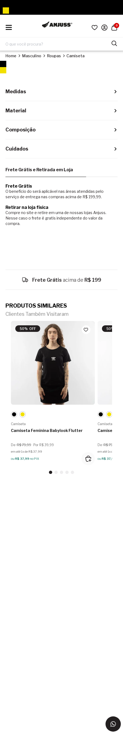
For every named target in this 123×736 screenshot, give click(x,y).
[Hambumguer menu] (8, 27)
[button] (50, 472)
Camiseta (75, 55)
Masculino (31, 55)
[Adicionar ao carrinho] (88, 458)
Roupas (54, 55)
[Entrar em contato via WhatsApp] (113, 724)
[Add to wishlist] (86, 329)
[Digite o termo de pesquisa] (58, 44)
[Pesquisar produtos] (114, 43)
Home (10, 55)
